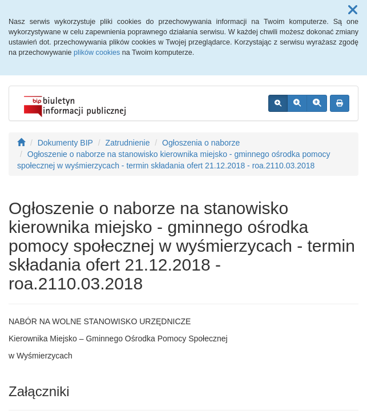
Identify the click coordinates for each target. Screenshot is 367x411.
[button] (352, 10)
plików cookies (97, 53)
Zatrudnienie (128, 142)
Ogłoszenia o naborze (201, 142)
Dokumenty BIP (65, 142)
